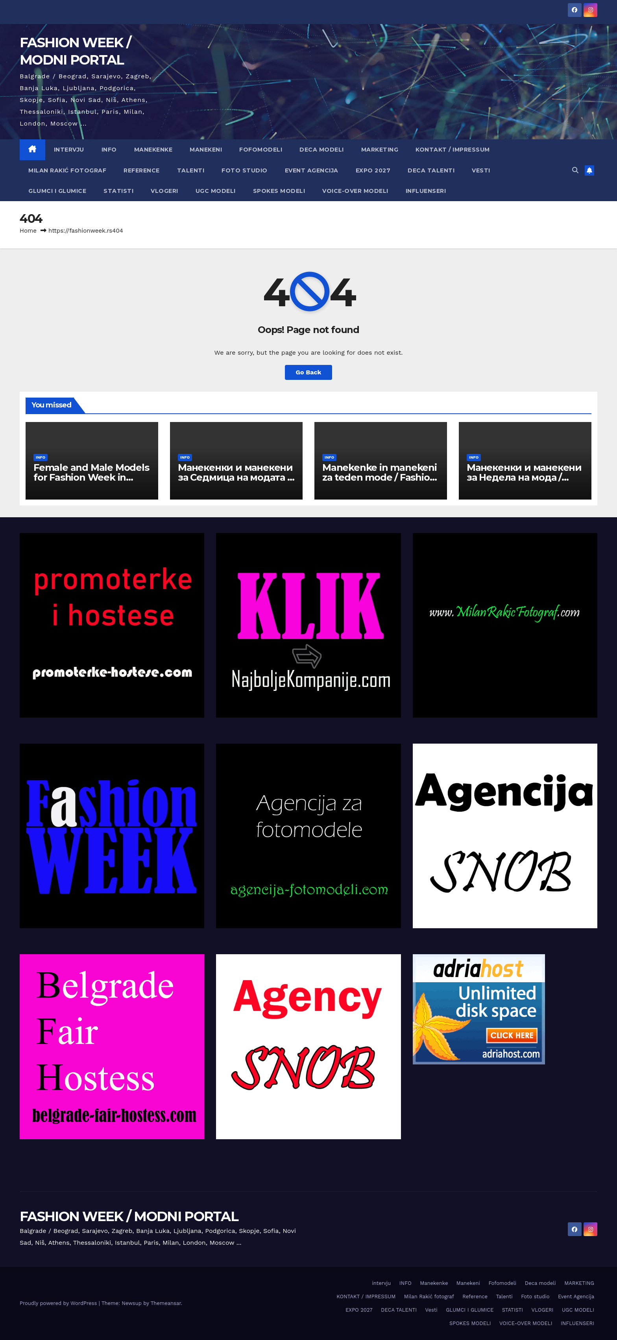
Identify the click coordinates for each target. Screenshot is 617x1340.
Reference (142, 170)
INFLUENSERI (426, 190)
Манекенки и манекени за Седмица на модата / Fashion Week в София (235, 477)
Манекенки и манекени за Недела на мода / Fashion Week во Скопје (524, 477)
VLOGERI (164, 190)
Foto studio (245, 170)
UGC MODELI (216, 190)
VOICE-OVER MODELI (355, 190)
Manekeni (206, 149)
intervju (69, 149)
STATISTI (118, 190)
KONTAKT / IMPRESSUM (453, 149)
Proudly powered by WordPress (59, 1303)
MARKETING (380, 149)
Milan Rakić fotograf (67, 170)
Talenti (191, 170)
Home (28, 230)
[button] (575, 170)
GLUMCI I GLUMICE (57, 190)
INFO (109, 149)
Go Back (308, 372)
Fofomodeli (260, 149)
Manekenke (153, 149)
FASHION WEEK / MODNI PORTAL (129, 1216)
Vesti (481, 170)
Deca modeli (321, 149)
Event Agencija (311, 170)
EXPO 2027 (373, 170)
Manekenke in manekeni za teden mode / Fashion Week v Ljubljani (379, 477)
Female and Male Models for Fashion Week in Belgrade (91, 477)
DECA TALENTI (431, 170)
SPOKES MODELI (279, 190)
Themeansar (166, 1303)
